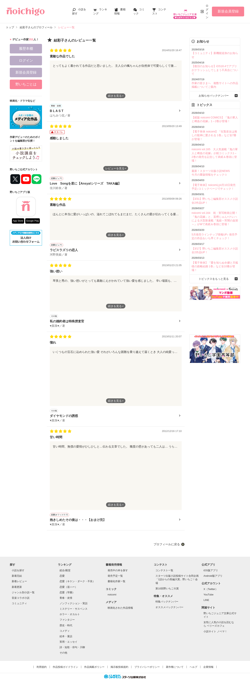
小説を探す (18, 573)
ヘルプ (193, 670)
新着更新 (17, 590)
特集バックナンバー (166, 605)
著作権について (175, 670)
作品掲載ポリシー (94, 670)
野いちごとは (26, 84)
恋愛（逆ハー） (68, 590)
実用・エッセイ (68, 645)
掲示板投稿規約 (119, 670)
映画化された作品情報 (120, 611)
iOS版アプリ (211, 573)
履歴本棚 (26, 49)
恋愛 (62, 579)
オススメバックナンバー (169, 610)
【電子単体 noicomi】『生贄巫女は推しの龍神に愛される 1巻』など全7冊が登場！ (214, 126)
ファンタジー (67, 623)
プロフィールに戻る (167, 547)
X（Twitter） (211, 592)
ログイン (207, 11)
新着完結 (17, 579)
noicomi (112, 598)
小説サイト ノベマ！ (215, 634)
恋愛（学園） (67, 595)
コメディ (65, 634)
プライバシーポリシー (147, 670)
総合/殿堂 (65, 573)
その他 (63, 656)
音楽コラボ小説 (20, 601)
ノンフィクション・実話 (74, 606)
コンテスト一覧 (164, 573)
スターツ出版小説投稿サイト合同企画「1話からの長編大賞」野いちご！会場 (177, 583)
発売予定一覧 (115, 579)
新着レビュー (19, 584)
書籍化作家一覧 (116, 584)
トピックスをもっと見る (215, 256)
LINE (206, 603)
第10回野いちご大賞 (167, 592)
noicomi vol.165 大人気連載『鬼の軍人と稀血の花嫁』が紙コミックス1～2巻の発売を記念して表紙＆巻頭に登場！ (215, 142)
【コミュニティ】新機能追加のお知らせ (214, 53)
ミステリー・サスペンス (74, 612)
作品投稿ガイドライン (65, 670)
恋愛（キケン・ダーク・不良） (77, 584)
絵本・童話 (66, 639)
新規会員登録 (228, 11)
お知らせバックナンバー (215, 86)
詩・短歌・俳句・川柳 (72, 650)
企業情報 (208, 670)
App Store (18, 220)
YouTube (208, 598)
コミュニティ (19, 606)
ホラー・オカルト (70, 617)
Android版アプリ (213, 579)
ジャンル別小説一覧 (23, 595)
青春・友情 (66, 601)
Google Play (32, 220)
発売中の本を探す (118, 573)
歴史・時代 (66, 628)
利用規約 (42, 670)
